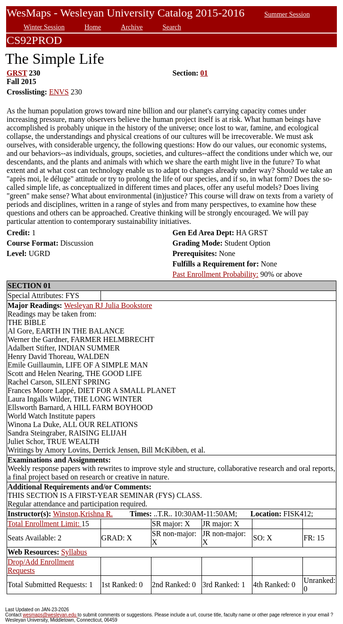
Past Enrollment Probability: (216, 274)
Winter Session (44, 27)
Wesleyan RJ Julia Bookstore (108, 305)
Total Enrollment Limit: (45, 524)
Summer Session (287, 14)
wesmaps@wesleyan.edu (50, 614)
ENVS (59, 92)
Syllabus (74, 552)
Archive (131, 27)
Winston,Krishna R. (83, 514)
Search (172, 27)
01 (204, 73)
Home (92, 27)
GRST (17, 73)
